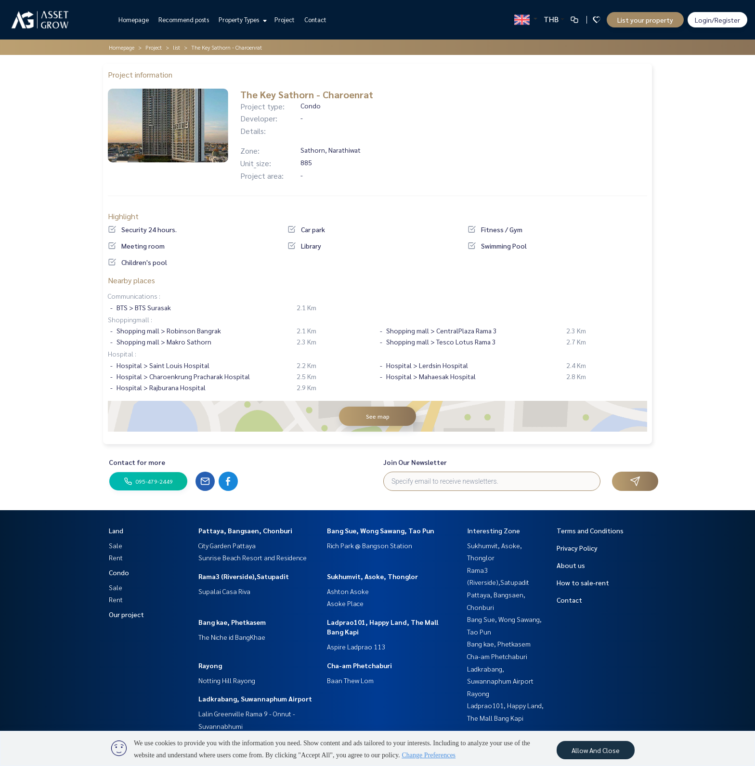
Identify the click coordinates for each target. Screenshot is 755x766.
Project (284, 19)
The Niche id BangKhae (231, 637)
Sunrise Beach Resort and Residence (252, 557)
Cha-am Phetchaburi (359, 665)
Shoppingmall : (130, 319)
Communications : (134, 295)
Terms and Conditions (590, 530)
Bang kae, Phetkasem (232, 622)
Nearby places (131, 280)
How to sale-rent (583, 582)
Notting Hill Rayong (226, 680)
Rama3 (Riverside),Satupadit (243, 576)
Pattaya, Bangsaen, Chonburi (245, 530)
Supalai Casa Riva (224, 591)
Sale (115, 545)
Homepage (133, 19)
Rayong (210, 665)
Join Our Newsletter (415, 462)
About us (571, 565)
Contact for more (137, 462)
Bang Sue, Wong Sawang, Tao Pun (380, 530)
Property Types (241, 19)
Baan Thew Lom (350, 680)
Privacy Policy (577, 547)
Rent (116, 557)
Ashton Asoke (348, 591)
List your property (645, 19)
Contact (315, 19)
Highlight (123, 216)
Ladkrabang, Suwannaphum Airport (255, 698)
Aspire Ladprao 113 (356, 646)
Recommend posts (183, 19)
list (176, 47)
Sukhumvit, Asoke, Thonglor (372, 576)
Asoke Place (345, 603)
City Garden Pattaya (227, 545)
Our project (126, 614)
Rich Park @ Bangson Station (369, 545)
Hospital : (122, 353)
